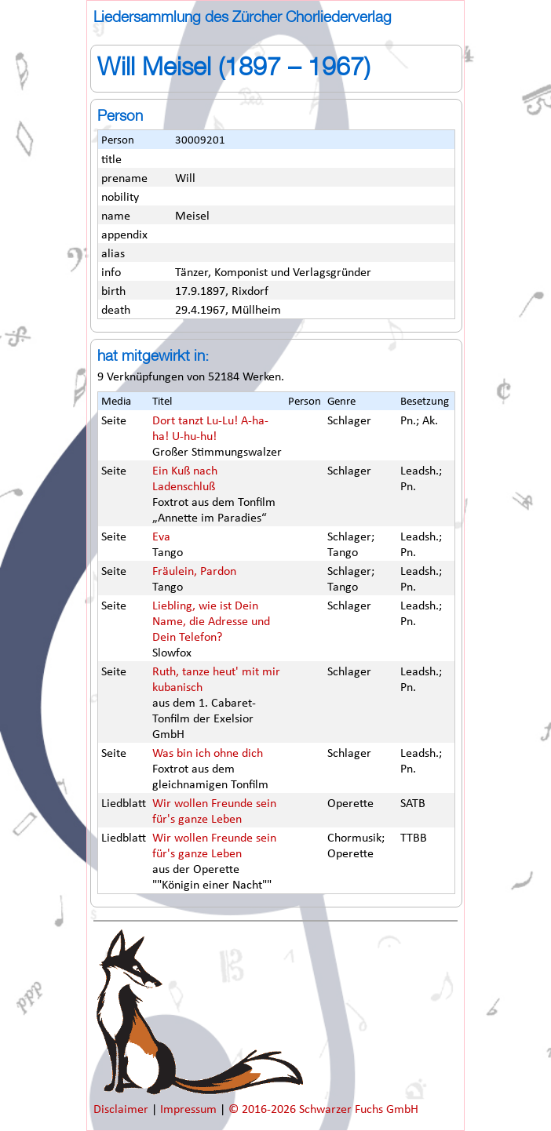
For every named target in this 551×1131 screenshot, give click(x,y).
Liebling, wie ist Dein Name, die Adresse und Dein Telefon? (211, 622)
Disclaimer (122, 1110)
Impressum (190, 1110)
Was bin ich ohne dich (207, 753)
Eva (161, 537)
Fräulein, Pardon (194, 572)
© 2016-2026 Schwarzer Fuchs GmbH (323, 1110)
